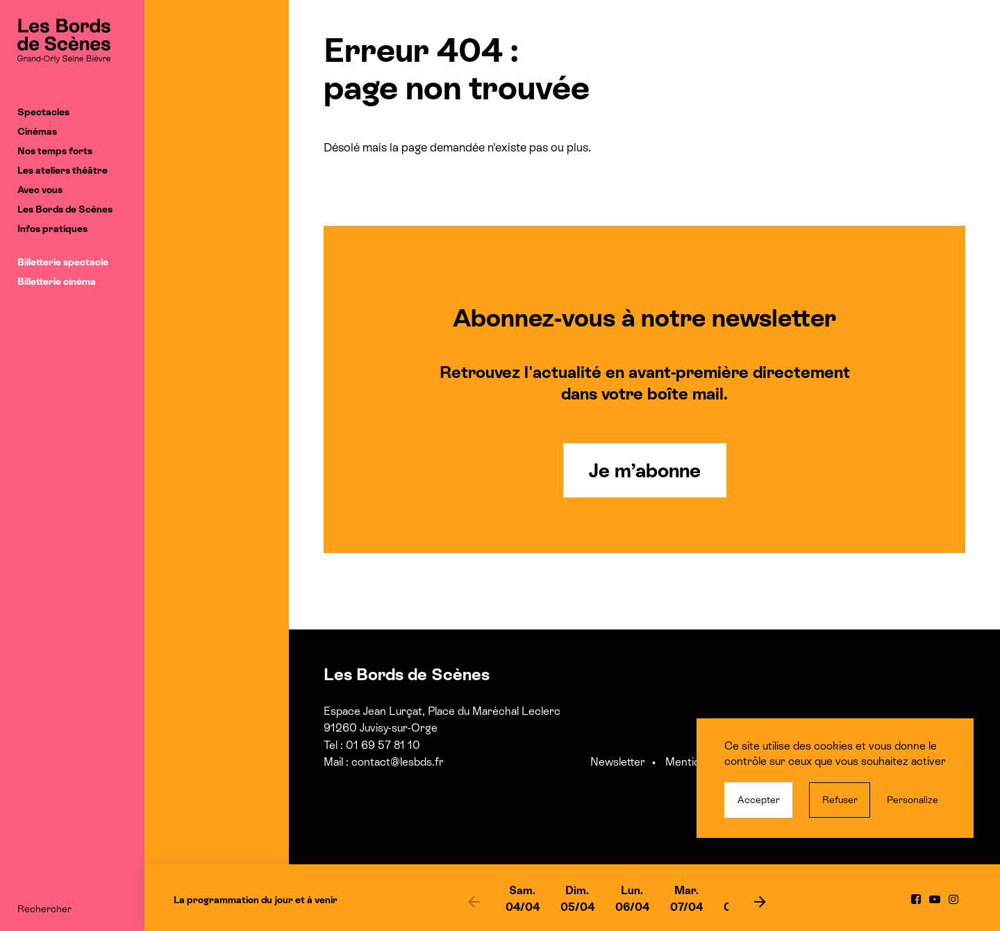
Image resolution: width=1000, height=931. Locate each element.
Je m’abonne (645, 470)
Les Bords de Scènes (64, 209)
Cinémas (37, 131)
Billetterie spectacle (62, 261)
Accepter (759, 799)
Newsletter (617, 761)
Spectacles (43, 111)
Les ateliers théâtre (62, 170)
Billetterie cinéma (56, 281)
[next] (759, 901)
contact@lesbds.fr (397, 761)
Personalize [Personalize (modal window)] (912, 799)
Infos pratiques (52, 228)
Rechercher (44, 908)
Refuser (840, 799)
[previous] (474, 901)
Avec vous (39, 189)
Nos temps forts (54, 150)
